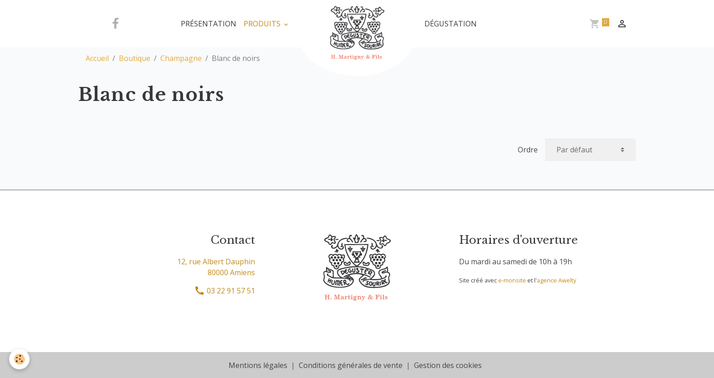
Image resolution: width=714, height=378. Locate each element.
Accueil (97, 58)
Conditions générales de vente (351, 365)
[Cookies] (19, 359)
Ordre (528, 150)
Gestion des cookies (448, 365)
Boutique (134, 58)
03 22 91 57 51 (224, 291)
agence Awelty (556, 280)
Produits (263, 24)
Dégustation (450, 24)
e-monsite (512, 280)
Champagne (181, 58)
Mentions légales (258, 365)
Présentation (208, 24)
